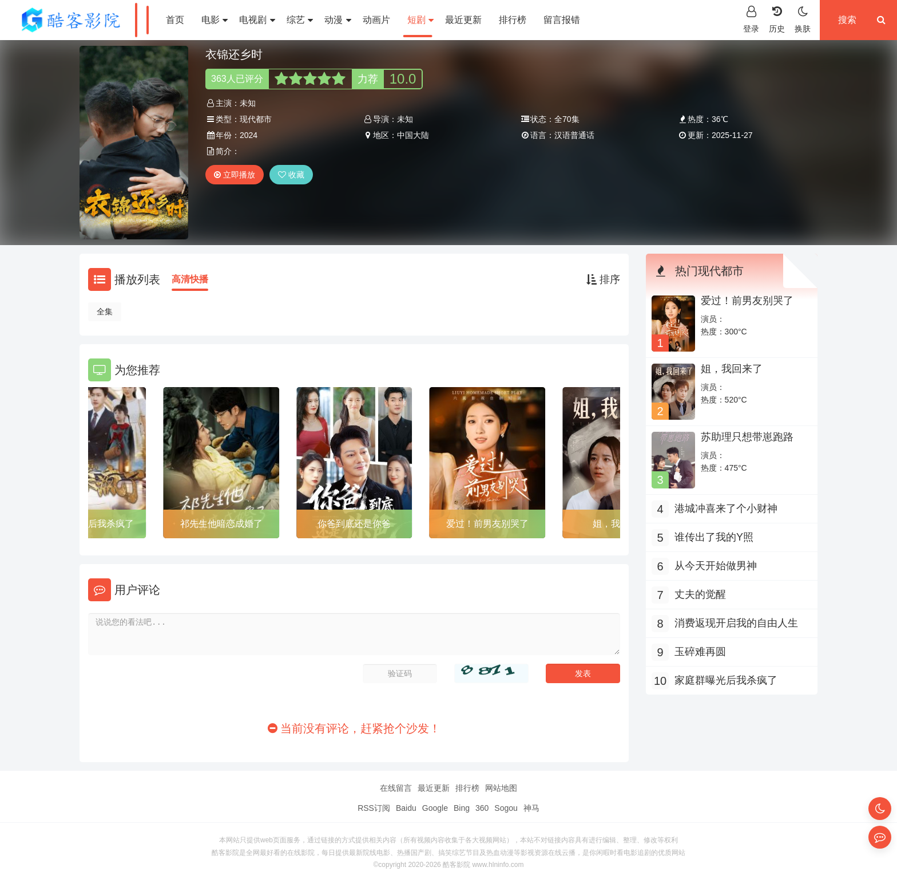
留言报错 (561, 20)
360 (482, 808)
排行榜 (512, 20)
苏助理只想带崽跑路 (747, 437)
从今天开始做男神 (715, 565)
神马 (531, 808)
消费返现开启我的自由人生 (736, 623)
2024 (248, 135)
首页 (175, 20)
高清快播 (190, 279)
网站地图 (501, 788)
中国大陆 (413, 135)
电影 (214, 20)
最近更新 (463, 20)
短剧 (420, 20)
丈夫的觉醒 (700, 594)
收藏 (291, 174)
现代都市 (256, 119)
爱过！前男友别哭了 (487, 524)
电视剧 (257, 20)
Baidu (406, 808)
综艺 (300, 20)
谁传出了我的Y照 (713, 537)
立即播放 (234, 174)
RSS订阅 (374, 808)
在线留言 (396, 788)
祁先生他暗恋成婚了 (221, 524)
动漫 (337, 20)
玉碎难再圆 (700, 651)
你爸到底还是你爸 (354, 524)
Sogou (505, 808)
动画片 (376, 20)
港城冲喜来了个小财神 (725, 508)
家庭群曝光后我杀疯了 (88, 524)
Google (435, 808)
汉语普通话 (574, 135)
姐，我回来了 (732, 369)
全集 (105, 311)
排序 (603, 279)
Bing (462, 808)
